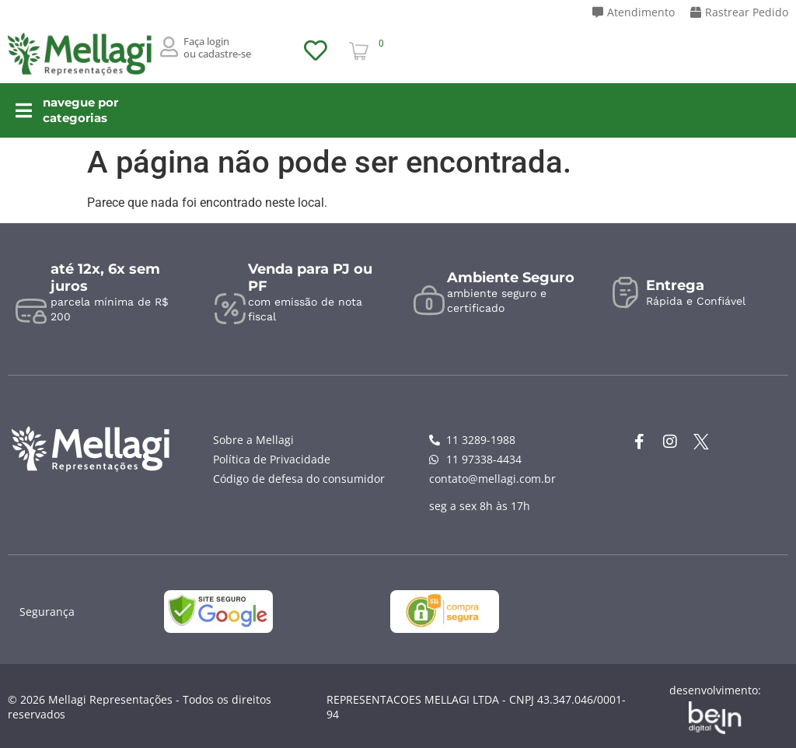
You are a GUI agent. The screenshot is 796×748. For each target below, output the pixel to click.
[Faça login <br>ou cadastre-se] (169, 47)
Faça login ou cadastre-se (217, 47)
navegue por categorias (107, 110)
